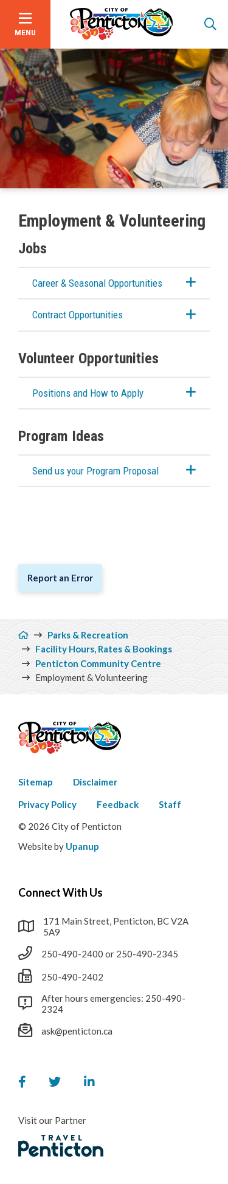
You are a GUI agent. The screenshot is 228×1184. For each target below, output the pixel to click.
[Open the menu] (25, 24)
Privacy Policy (47, 804)
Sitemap (35, 781)
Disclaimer (95, 781)
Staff (170, 804)
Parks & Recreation (87, 634)
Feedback (118, 804)
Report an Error (60, 577)
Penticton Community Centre (98, 663)
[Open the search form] (210, 24)
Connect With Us (60, 892)
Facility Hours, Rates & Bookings (103, 648)
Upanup (82, 846)
